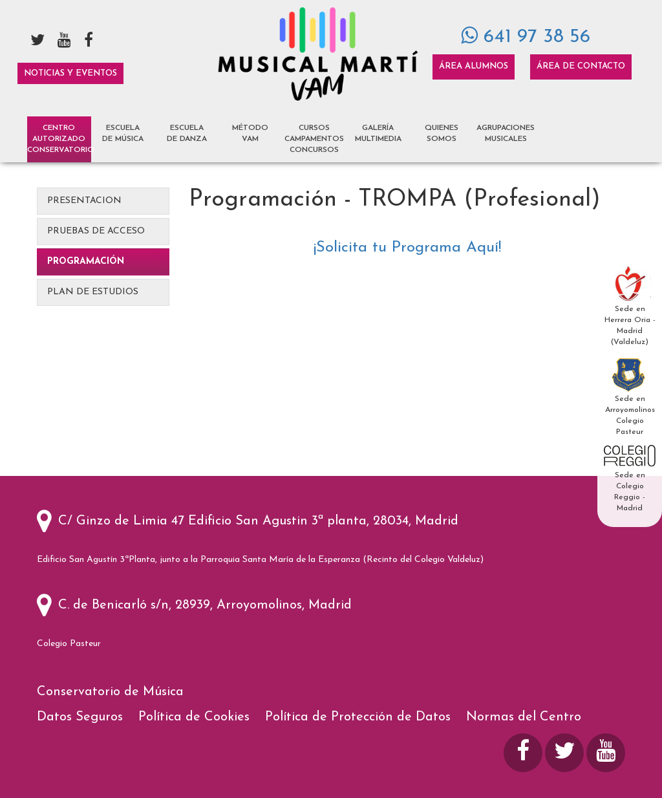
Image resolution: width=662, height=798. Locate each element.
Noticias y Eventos (70, 73)
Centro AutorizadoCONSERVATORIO (59, 139)
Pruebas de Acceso (96, 231)
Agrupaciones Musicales (505, 133)
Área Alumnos (473, 66)
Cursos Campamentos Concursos (314, 139)
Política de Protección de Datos (359, 717)
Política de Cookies (195, 717)
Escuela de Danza (187, 133)
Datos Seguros (82, 717)
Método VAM (250, 133)
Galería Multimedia (378, 133)
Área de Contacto (581, 66)
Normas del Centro (523, 717)
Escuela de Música (123, 133)
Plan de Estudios (92, 292)
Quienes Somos (441, 133)
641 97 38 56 (525, 37)
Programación (85, 261)
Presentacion (84, 201)
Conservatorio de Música (112, 691)
